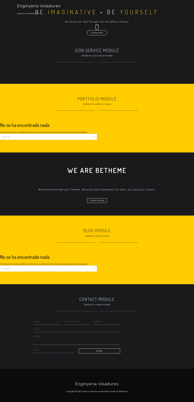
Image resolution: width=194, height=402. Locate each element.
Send (99, 350)
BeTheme (123, 391)
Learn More (97, 33)
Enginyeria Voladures (39, 6)
